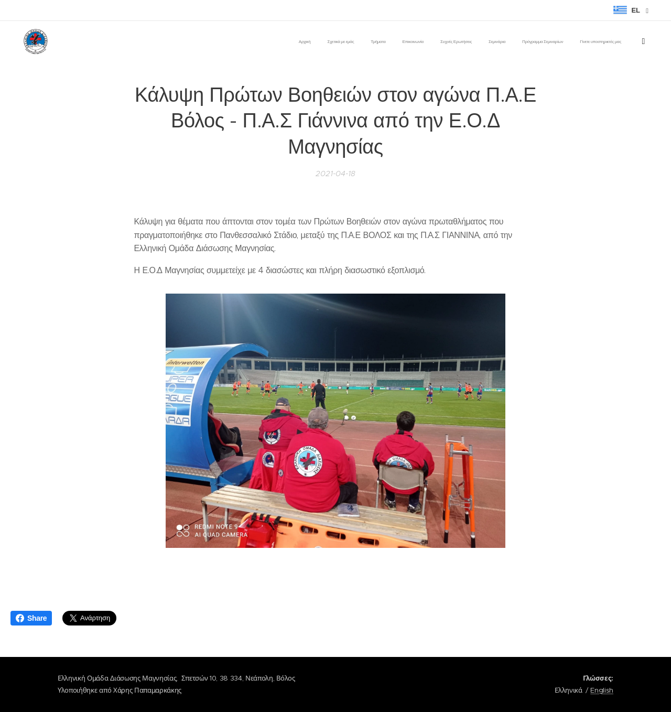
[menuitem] (468, 42)
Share (31, 618)
